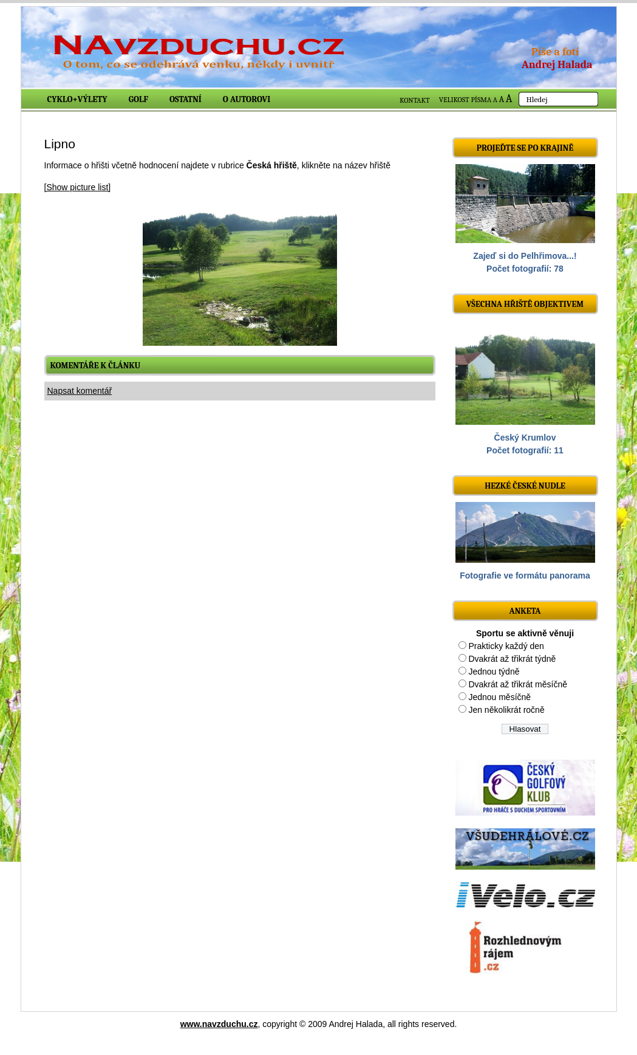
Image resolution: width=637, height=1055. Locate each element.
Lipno (59, 144)
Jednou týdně (493, 671)
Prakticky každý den (506, 646)
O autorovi (247, 99)
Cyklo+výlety (77, 99)
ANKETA (524, 611)
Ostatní (185, 99)
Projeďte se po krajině (525, 148)
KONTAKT (415, 100)
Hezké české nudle (525, 486)
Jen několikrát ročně (506, 710)
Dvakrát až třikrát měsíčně (517, 684)
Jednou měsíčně (499, 697)
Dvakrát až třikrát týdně (512, 659)
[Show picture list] (77, 187)
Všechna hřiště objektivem (525, 304)
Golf (138, 99)
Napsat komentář (79, 391)
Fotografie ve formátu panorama (525, 575)
